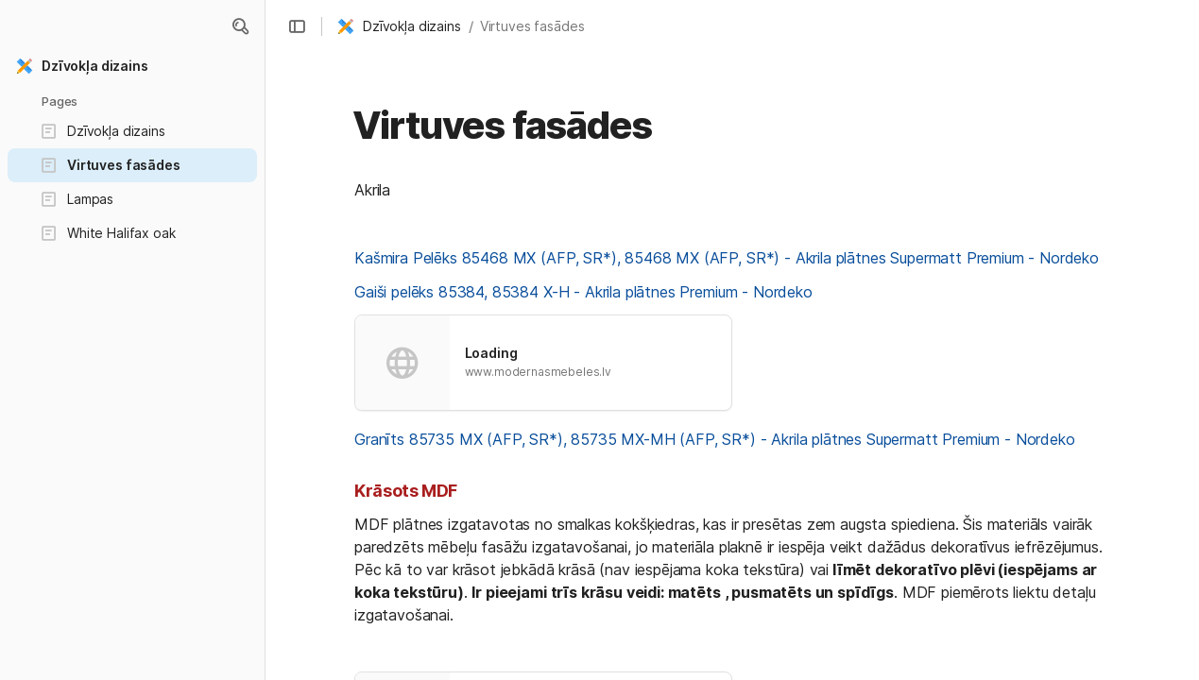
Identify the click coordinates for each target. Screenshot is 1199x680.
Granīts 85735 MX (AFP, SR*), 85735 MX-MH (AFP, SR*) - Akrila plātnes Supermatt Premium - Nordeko (714, 439)
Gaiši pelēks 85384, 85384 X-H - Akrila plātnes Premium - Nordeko (583, 291)
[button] (240, 26)
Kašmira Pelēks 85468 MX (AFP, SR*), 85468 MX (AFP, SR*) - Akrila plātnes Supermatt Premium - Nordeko (726, 257)
